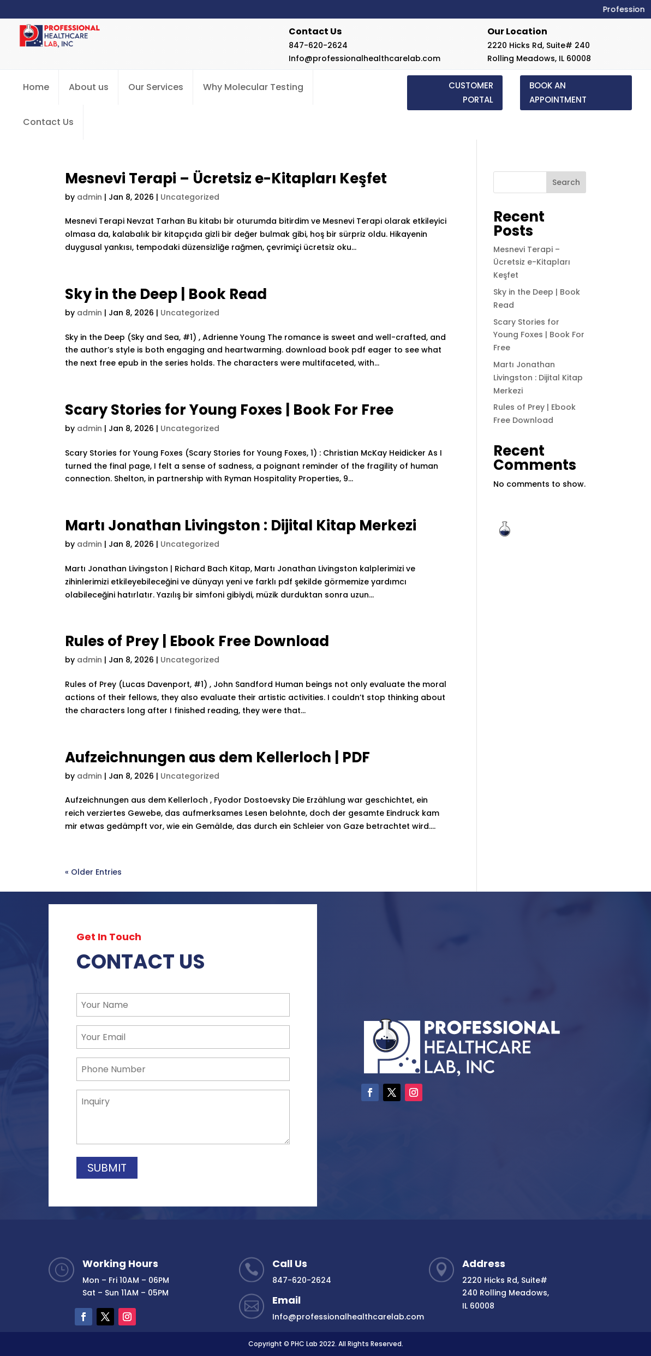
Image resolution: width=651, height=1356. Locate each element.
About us (89, 87)
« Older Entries (93, 872)
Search (566, 182)
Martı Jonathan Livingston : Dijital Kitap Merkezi (240, 525)
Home (36, 87)
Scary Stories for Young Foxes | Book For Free (229, 410)
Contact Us (48, 122)
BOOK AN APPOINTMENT (558, 92)
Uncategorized (189, 197)
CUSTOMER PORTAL (471, 92)
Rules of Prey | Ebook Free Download (197, 641)
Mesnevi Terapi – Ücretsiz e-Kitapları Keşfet (226, 178)
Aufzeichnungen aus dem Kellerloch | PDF (217, 757)
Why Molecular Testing (253, 87)
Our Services (155, 87)
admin (89, 197)
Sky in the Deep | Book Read (166, 294)
